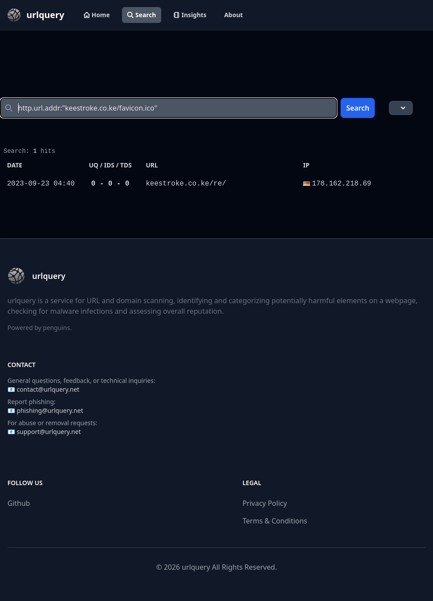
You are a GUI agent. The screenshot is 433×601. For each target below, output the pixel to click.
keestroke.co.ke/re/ (186, 184)
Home (97, 15)
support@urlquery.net (49, 431)
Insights (190, 15)
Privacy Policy (264, 503)
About (233, 15)
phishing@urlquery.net (50, 410)
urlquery (196, 567)
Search (141, 15)
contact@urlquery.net (48, 389)
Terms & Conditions (274, 521)
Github (18, 503)
